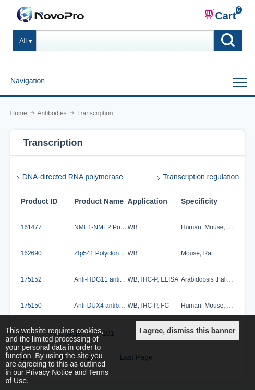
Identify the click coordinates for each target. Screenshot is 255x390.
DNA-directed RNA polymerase (72, 177)
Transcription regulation (201, 177)
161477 (31, 227)
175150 (31, 305)
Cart (220, 15)
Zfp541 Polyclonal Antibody (112, 253)
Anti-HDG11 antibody (103, 279)
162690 (31, 253)
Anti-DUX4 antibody (101, 305)
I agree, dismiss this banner (187, 330)
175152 (31, 279)
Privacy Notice (49, 372)
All (23, 40)
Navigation (27, 81)
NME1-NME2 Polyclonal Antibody (120, 227)
